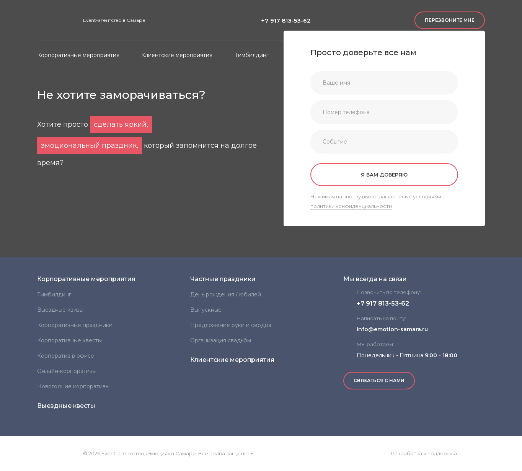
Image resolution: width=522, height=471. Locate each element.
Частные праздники (223, 279)
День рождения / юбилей (225, 294)
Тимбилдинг (54, 294)
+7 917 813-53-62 (286, 20)
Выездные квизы (60, 309)
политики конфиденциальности (351, 206)
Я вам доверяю (384, 175)
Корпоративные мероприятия (86, 279)
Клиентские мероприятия (232, 359)
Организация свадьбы (220, 340)
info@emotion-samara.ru (392, 329)
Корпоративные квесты (69, 340)
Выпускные (206, 309)
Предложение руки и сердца (230, 325)
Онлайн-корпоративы (66, 371)
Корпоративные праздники (75, 325)
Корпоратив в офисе (65, 355)
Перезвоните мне (450, 20)
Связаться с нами (379, 380)
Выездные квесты (66, 405)
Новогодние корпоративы (73, 386)
